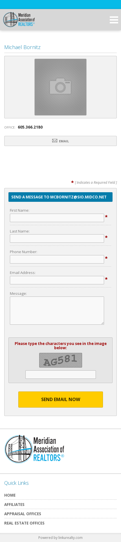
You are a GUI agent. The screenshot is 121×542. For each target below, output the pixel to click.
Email (60, 140)
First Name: (19, 210)
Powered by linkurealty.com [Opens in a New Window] (60, 537)
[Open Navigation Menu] (114, 20)
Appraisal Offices (22, 513)
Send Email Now (60, 399)
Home (10, 495)
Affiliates (14, 504)
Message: (18, 293)
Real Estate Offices (24, 523)
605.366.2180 (30, 127)
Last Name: (20, 231)
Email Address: (23, 272)
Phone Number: (23, 251)
